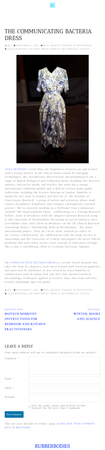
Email (9, 387)
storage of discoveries (77, 45)
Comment (12, 358)
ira (9, 45)
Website (10, 397)
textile (85, 49)
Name (9, 378)
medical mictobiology (64, 49)
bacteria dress (39, 49)
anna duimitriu (17, 49)
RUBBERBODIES (52, 446)
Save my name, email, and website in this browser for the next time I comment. (58, 406)
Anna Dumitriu (16, 169)
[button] (52, 5)
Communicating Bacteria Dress (33, 262)
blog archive (51, 45)
